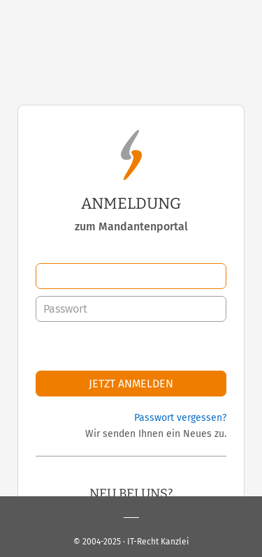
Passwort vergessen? (180, 418)
